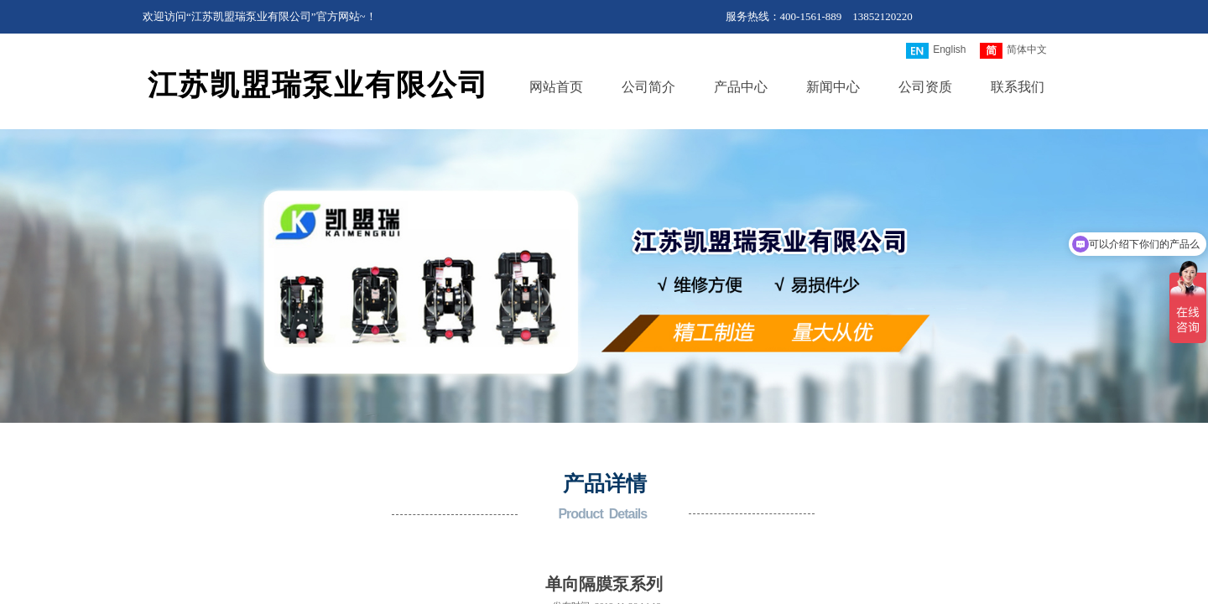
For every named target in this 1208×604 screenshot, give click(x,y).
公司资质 (925, 87)
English (936, 51)
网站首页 (556, 87)
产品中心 (741, 87)
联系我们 (1017, 87)
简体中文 (1013, 51)
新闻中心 (833, 87)
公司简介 (648, 87)
